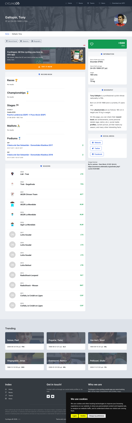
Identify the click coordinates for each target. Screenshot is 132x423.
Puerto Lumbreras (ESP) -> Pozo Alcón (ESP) (26, 115)
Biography (36, 41)
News (10, 398)
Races (11, 392)
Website (96, 143)
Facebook (97, 154)
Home (7, 34)
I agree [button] (74, 416)
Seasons (24, 41)
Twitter (96, 148)
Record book (11, 41)
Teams (11, 395)
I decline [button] (83, 416)
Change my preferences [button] (96, 416)
